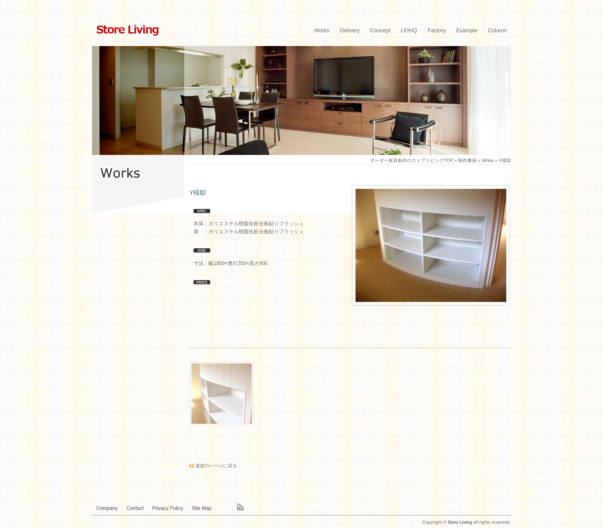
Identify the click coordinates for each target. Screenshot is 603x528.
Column (497, 30)
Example (467, 30)
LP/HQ (409, 30)
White (488, 160)
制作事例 (467, 160)
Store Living (460, 522)
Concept (380, 30)
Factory (437, 30)
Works (322, 30)
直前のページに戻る (216, 465)
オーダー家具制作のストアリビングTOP (411, 160)
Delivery (350, 30)
